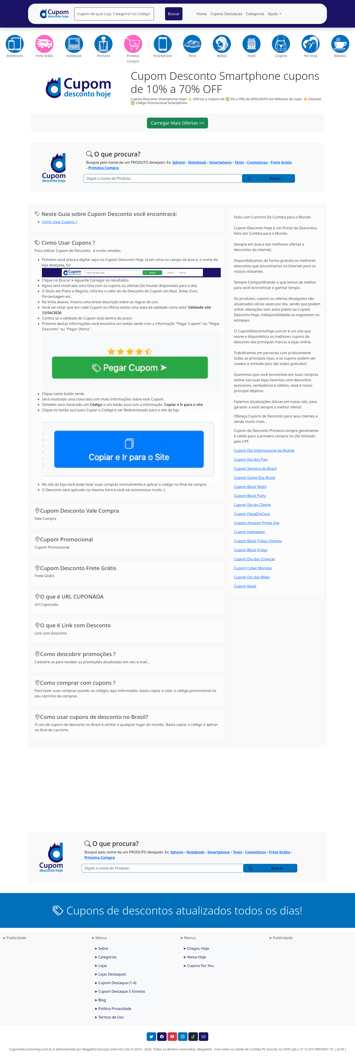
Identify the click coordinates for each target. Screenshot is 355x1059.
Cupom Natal (245, 586)
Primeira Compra (103, 167)
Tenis (239, 162)
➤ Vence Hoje (194, 957)
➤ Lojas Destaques (110, 974)
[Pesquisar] (114, 13)
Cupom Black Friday (251, 549)
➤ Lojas (100, 965)
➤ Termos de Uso (109, 1017)
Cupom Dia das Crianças (254, 559)
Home (202, 13)
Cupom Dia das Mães (252, 577)
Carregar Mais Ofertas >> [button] (177, 123)
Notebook (197, 162)
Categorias (255, 13)
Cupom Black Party (250, 495)
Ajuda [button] (273, 13)
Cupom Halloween (249, 531)
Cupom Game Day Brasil (254, 477)
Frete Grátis (281, 162)
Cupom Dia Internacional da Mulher (264, 450)
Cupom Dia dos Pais (251, 459)
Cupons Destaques (226, 13)
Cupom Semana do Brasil (255, 468)
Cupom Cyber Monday (253, 568)
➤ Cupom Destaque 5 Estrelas (119, 991)
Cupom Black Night (250, 486)
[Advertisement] (177, 786)
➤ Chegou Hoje (196, 948)
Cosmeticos (257, 162)
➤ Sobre (101, 948)
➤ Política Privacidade (112, 1008)
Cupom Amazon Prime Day (256, 522)
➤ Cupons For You (198, 965)
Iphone (178, 162)
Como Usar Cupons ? (59, 221)
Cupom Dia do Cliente (252, 504)
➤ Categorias (105, 957)
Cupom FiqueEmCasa (252, 513)
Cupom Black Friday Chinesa (258, 540)
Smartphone (220, 162)
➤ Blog (100, 999)
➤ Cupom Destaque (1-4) (115, 982)
